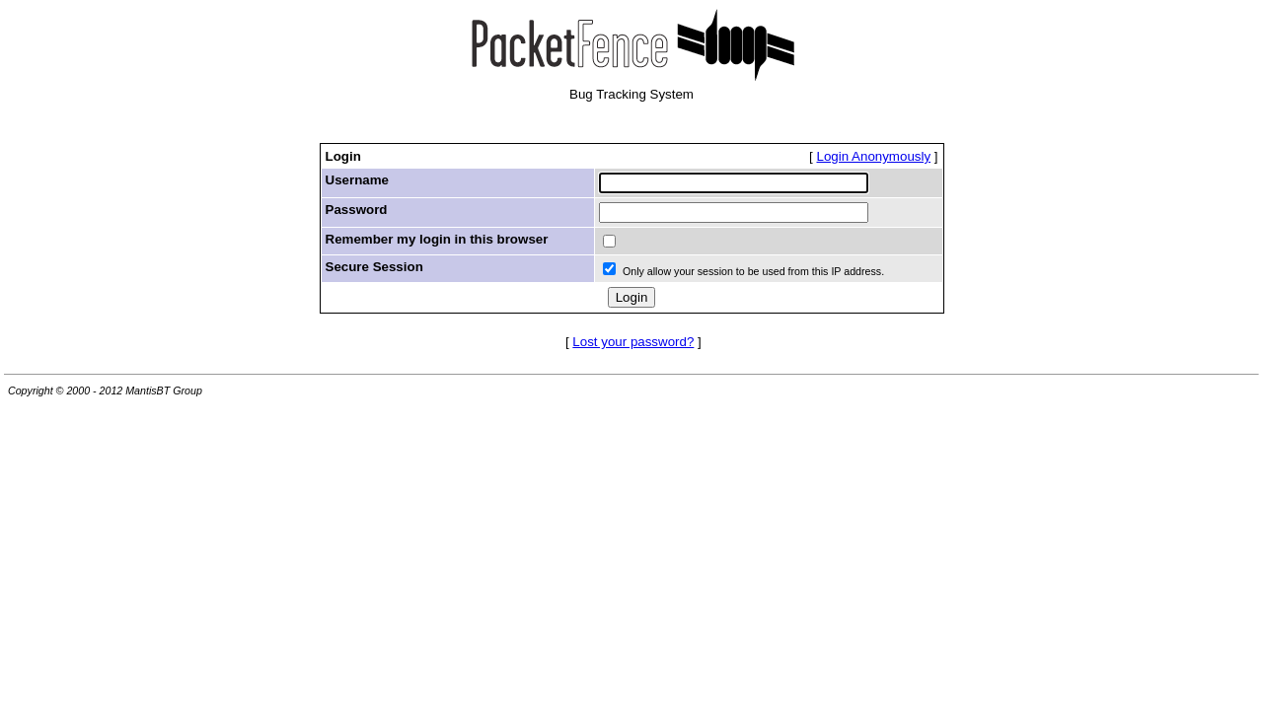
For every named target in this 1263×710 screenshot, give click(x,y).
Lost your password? (633, 341)
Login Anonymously (874, 156)
